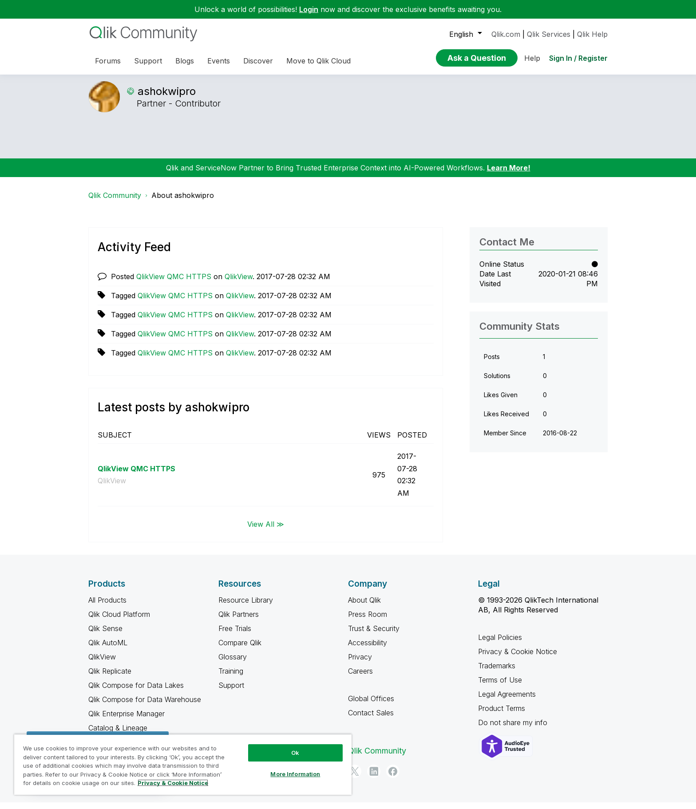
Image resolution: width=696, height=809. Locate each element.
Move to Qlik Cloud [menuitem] (318, 60)
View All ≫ (265, 530)
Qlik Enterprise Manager (126, 720)
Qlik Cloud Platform (119, 620)
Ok (295, 752)
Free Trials (234, 635)
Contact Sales (371, 719)
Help (532, 58)
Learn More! (508, 174)
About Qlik (364, 606)
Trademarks (496, 672)
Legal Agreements (507, 700)
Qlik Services (548, 34)
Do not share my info (514, 729)
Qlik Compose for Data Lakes (136, 691)
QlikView (239, 283)
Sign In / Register (578, 58)
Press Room (367, 620)
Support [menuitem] (148, 60)
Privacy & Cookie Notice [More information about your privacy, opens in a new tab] (173, 782)
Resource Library (245, 606)
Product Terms (501, 714)
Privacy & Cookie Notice (517, 658)
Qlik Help (592, 34)
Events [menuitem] (218, 60)
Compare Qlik (239, 649)
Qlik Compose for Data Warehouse (144, 706)
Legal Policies (500, 643)
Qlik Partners (238, 620)
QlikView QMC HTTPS (173, 283)
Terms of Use (500, 686)
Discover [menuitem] (258, 60)
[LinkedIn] (373, 778)
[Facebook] (392, 778)
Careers (360, 677)
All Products (107, 606)
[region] (183, 764)
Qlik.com (505, 34)
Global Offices (371, 705)
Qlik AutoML (107, 649)
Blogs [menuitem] (184, 60)
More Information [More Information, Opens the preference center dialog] (295, 773)
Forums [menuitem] (108, 60)
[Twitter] (354, 778)
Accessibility (367, 649)
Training (230, 677)
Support (231, 691)
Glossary (232, 663)
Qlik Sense (105, 635)
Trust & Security (373, 635)
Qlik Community (114, 201)
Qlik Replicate (109, 677)
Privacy (360, 663)
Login (308, 9)
